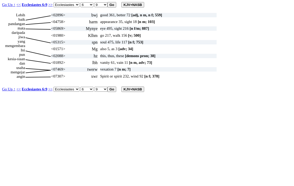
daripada (18, 32)
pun (22, 54)
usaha (20, 68)
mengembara (15, 46)
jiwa (21, 37)
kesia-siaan (16, 59)
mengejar (18, 72)
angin (21, 76)
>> (50, 5)
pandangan (16, 24)
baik (21, 19)
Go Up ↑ (9, 5)
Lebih (20, 15)
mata (21, 28)
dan (22, 63)
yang (21, 41)
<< (18, 5)
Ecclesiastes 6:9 (34, 5)
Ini (23, 50)
